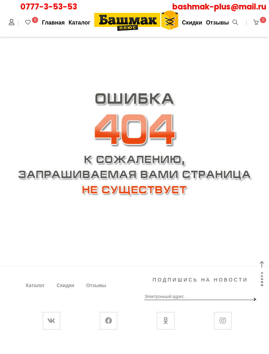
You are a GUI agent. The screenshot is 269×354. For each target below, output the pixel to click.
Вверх (262, 274)
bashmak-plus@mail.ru (219, 6)
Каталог (79, 23)
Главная (53, 23)
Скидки (192, 23)
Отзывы (217, 23)
